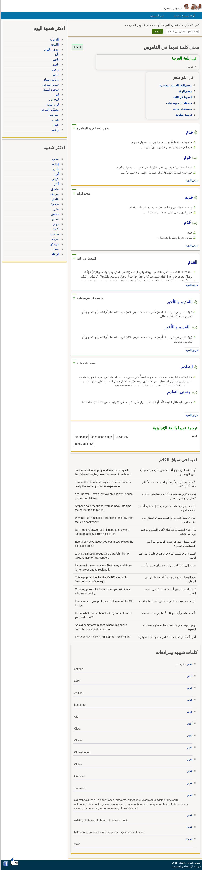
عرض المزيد (191, 180)
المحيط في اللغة (181, 97)
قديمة (188, 839)
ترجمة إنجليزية (183, 114)
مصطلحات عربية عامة (178, 103)
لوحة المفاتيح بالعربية (183, 15)
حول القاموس (156, 15)
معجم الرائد (184, 91)
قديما (188, 827)
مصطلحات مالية (181, 109)
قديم (188, 664)
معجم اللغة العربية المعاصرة (175, 85)
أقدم (188, 675)
